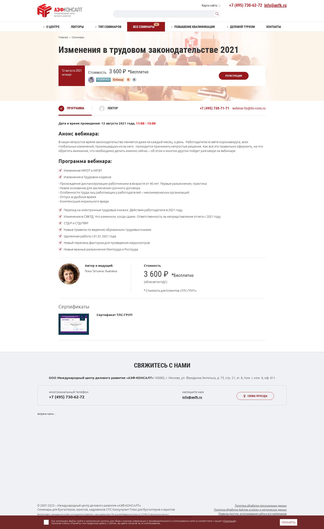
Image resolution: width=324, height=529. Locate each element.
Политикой (229, 521)
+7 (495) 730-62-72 (245, 5)
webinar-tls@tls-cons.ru (248, 108)
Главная (63, 37)
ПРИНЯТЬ (288, 522)
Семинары (78, 37)
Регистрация (233, 75)
